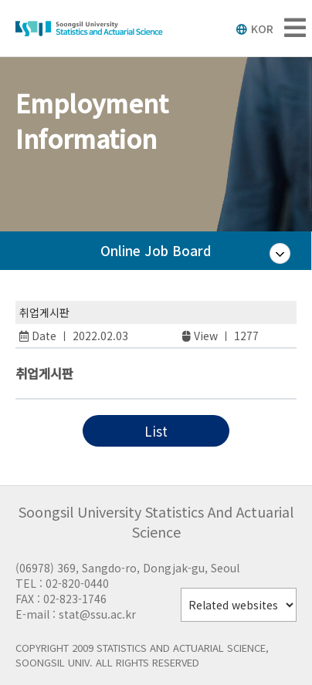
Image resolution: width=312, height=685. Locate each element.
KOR (254, 28)
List (156, 430)
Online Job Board (155, 250)
